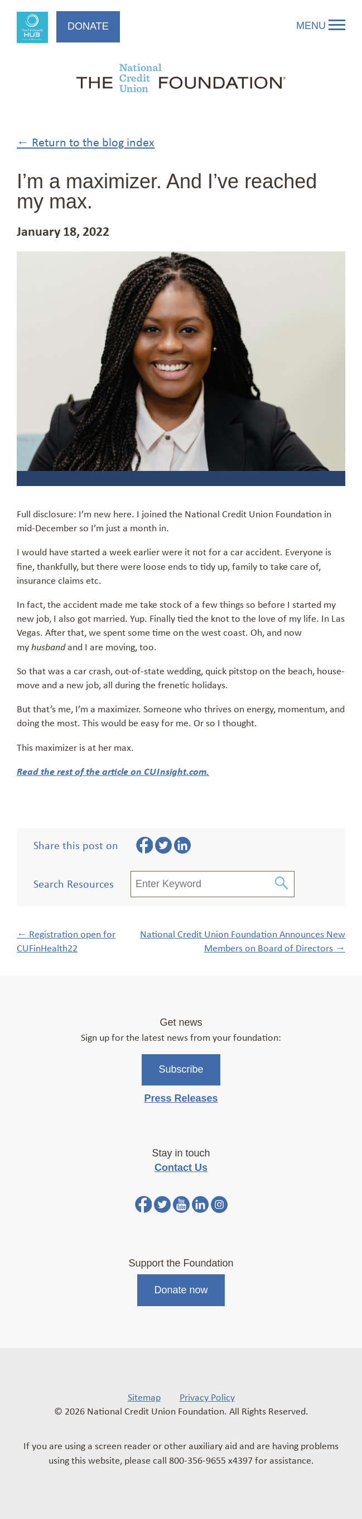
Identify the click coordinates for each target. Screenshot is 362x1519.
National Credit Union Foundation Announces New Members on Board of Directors (242, 940)
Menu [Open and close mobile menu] (320, 25)
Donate (88, 26)
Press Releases (181, 1098)
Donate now (180, 1290)
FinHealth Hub (32, 27)
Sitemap (144, 1396)
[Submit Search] (282, 884)
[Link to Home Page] (181, 80)
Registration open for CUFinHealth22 (66, 940)
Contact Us (181, 1167)
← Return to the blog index (86, 142)
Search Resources (73, 883)
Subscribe (180, 1069)
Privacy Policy (207, 1396)
